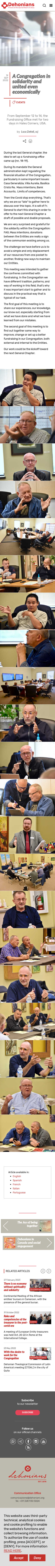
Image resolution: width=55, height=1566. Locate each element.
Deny (37, 1558)
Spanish (17, 1180)
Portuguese (19, 1192)
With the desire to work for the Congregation (14, 1355)
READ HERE (12, 1551)
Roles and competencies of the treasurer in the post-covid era (15, 1321)
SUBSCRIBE (27, 1412)
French (17, 1184)
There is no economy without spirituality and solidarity (15, 1287)
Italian (16, 1188)
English (17, 1176)
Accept (18, 1558)
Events (20, 102)
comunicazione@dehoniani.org (27, 1498)
